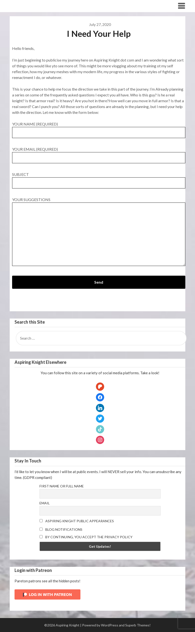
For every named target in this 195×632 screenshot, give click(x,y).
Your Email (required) (98, 153)
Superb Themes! (138, 625)
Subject (98, 178)
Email (44, 503)
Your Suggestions (98, 232)
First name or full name (61, 486)
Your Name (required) (98, 128)
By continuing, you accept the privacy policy (86, 537)
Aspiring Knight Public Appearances (76, 521)
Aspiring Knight (28, 5)
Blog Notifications (60, 529)
